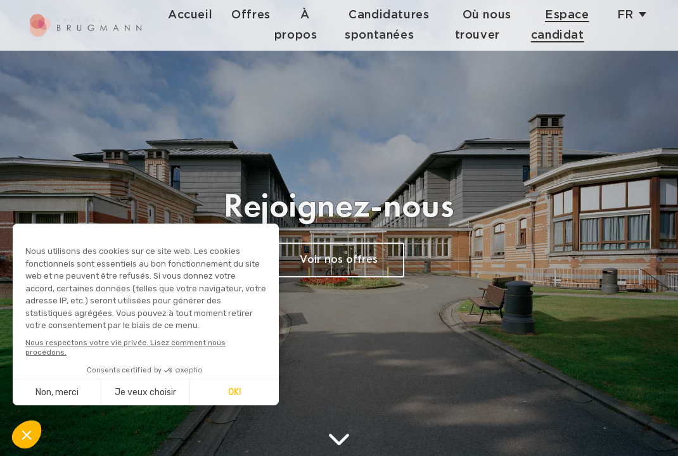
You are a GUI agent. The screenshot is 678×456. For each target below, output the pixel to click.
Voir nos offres (339, 260)
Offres (260, 15)
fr (625, 15)
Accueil (199, 15)
